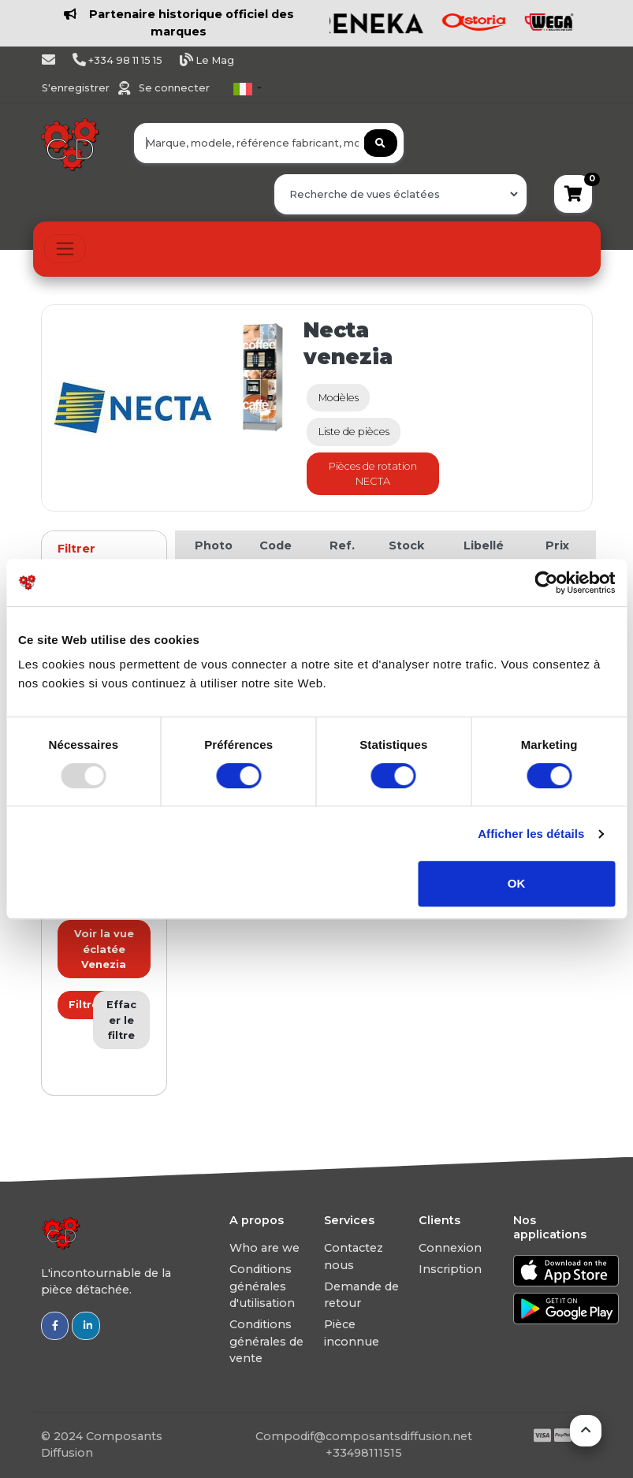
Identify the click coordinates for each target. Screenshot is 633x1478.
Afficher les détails (531, 833)
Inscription (450, 1269)
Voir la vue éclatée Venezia (104, 949)
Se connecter (174, 88)
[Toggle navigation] (65, 248)
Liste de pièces (353, 431)
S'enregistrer (77, 88)
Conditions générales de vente (266, 1341)
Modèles (338, 398)
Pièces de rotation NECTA (373, 473)
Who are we (264, 1248)
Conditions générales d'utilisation (262, 1286)
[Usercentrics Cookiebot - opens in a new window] (546, 582)
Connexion (450, 1248)
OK (517, 883)
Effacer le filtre (121, 1020)
